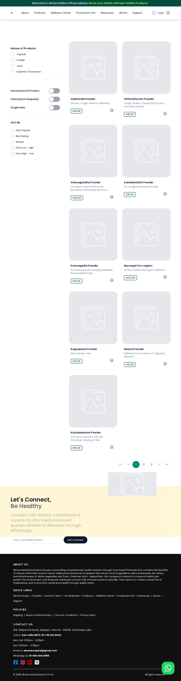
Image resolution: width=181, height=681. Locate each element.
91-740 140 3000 (51, 635)
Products (39, 12)
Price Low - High (25, 147)
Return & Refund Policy (39, 615)
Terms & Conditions (66, 615)
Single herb (18, 107)
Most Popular (23, 130)
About (25, 12)
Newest (20, 142)
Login (161, 13)
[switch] (54, 90)
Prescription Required (25, 99)
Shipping (18, 615)
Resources (107, 12)
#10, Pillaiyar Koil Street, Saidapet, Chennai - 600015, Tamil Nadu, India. (52, 630)
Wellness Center (61, 12)
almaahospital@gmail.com (40, 650)
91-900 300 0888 (39, 655)
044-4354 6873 (31, 635)
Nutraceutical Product (25, 91)
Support (137, 12)
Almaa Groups (21, 595)
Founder (37, 595)
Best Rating (22, 136)
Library (123, 12)
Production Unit (86, 12)
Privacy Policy (88, 615)
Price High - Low (25, 153)
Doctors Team (53, 595)
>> (167, 464)
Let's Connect (75, 540)
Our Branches (72, 595)
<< (120, 464)
